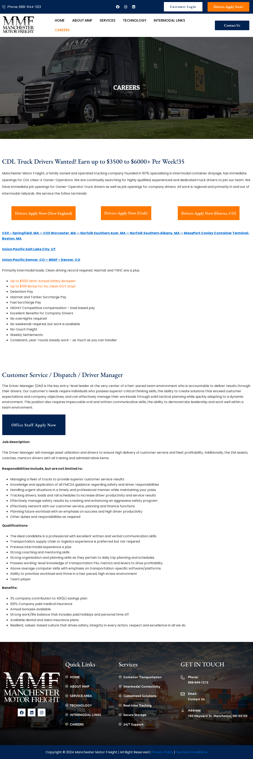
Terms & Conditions (191, 751)
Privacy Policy (162, 751)
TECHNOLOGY (127, 24)
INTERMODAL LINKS (160, 24)
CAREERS (188, 24)
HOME (59, 24)
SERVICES (102, 24)
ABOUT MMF (79, 24)
